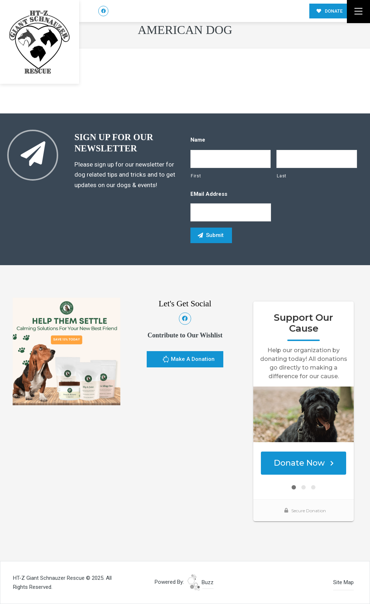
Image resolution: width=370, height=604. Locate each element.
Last (282, 175)
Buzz (200, 582)
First (196, 175)
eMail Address (208, 194)
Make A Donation (188, 360)
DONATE (330, 11)
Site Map (343, 582)
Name (197, 140)
